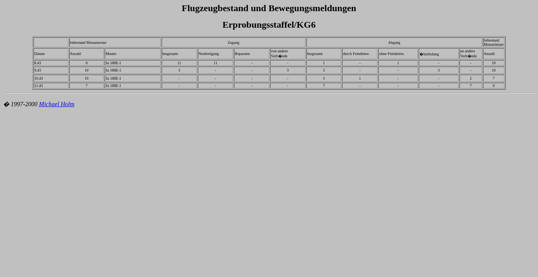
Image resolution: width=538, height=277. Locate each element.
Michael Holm (56, 104)
